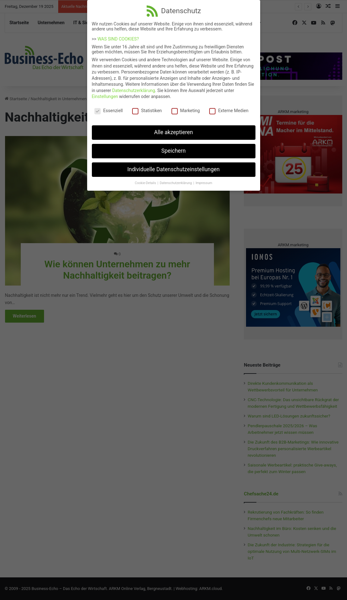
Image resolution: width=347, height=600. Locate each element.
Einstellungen (105, 92)
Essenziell (108, 106)
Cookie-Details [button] (146, 179)
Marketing (185, 106)
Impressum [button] (204, 179)
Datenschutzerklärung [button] (176, 179)
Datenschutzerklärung (133, 86)
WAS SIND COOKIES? (118, 35)
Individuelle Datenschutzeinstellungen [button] (173, 165)
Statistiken (147, 106)
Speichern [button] (173, 147)
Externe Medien (228, 106)
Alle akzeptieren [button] (173, 128)
